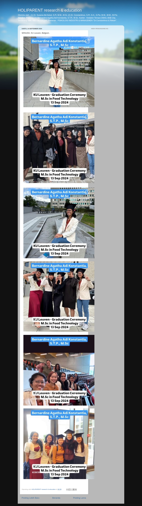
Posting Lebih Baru (30, 498)
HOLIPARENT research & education (50, 10)
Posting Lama (79, 498)
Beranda (56, 498)
